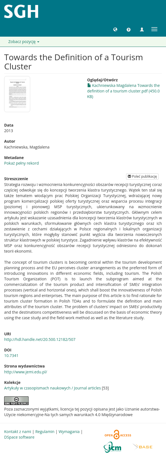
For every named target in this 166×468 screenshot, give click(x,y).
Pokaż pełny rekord (21, 163)
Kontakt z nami (17, 431)
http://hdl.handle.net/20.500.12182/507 (39, 339)
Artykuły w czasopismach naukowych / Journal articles (52, 388)
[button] (115, 29)
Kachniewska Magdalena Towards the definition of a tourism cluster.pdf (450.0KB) (123, 91)
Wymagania (69, 431)
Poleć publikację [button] (142, 176)
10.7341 (11, 355)
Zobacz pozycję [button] (23, 41)
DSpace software (19, 437)
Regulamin (44, 431)
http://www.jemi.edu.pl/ (25, 371)
